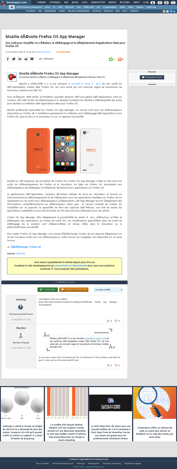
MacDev (21, 334)
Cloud (47, 7)
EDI (98, 7)
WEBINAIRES (50, 11)
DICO (124, 11)
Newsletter (98, 2)
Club (146, 2)
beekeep (21, 305)
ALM (60, 7)
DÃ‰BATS (108, 11)
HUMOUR (134, 11)
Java (78, 7)
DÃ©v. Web (89, 7)
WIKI (117, 11)
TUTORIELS (31, 11)
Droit (136, 2)
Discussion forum (152, 77)
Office (130, 7)
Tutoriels (55, 2)
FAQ (66, 2)
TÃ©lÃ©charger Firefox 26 (25, 249)
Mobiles (139, 7)
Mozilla (21, 255)
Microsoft (69, 7)
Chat (85, 2)
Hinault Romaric (43, 54)
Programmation (109, 7)
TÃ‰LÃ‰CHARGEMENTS (79, 11)
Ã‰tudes (124, 2)
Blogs (74, 2)
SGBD (122, 7)
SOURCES (96, 11)
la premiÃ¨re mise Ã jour (84, 86)
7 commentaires (62, 54)
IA (54, 7)
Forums (41, 2)
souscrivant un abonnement (71, 267)
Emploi (112, 2)
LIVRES (62, 11)
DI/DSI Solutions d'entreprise (29, 7)
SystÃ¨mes (151, 7)
